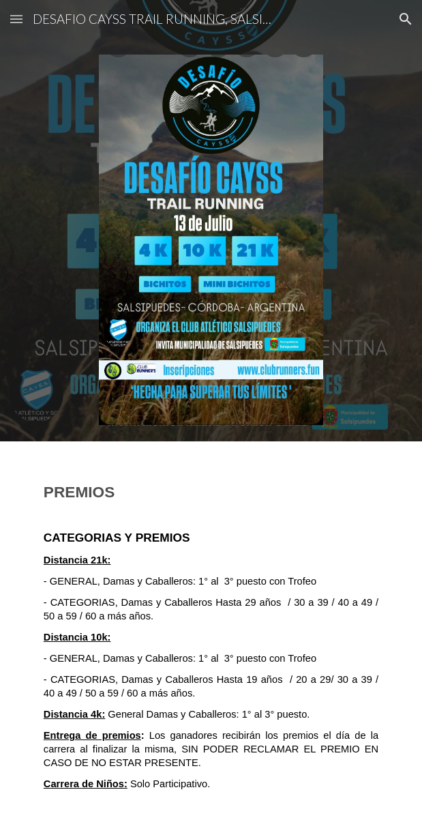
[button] (16, 19)
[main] (211, 631)
